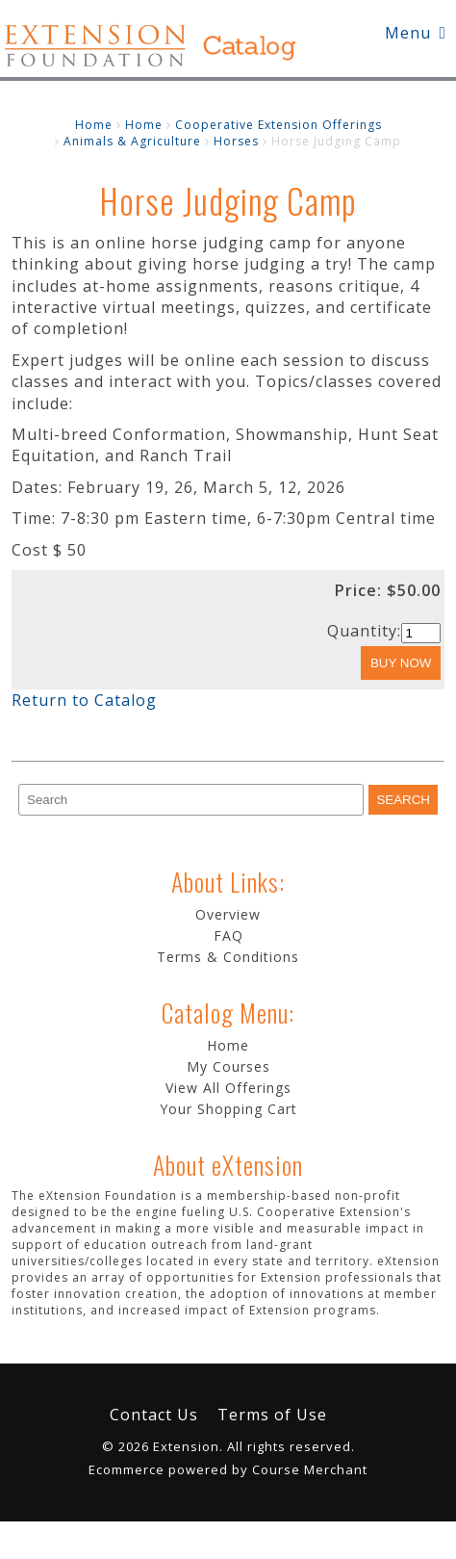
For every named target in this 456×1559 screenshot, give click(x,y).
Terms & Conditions (228, 957)
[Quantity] (421, 633)
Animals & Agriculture (132, 141)
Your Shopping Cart (228, 1109)
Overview (228, 914)
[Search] (191, 800)
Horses (236, 141)
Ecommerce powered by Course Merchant (228, 1469)
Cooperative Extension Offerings (278, 125)
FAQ (228, 935)
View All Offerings (228, 1087)
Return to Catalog (84, 700)
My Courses (228, 1066)
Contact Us (154, 1414)
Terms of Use (272, 1414)
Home (94, 125)
